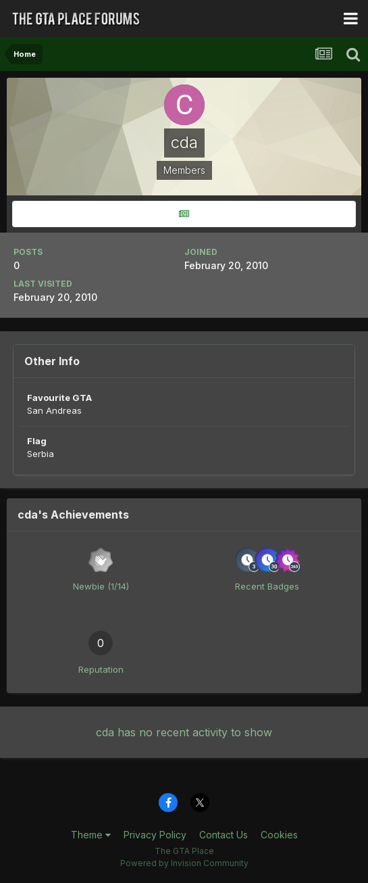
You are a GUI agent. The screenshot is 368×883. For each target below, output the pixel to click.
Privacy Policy (155, 834)
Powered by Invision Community (184, 863)
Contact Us (223, 834)
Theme (91, 834)
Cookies (279, 834)
